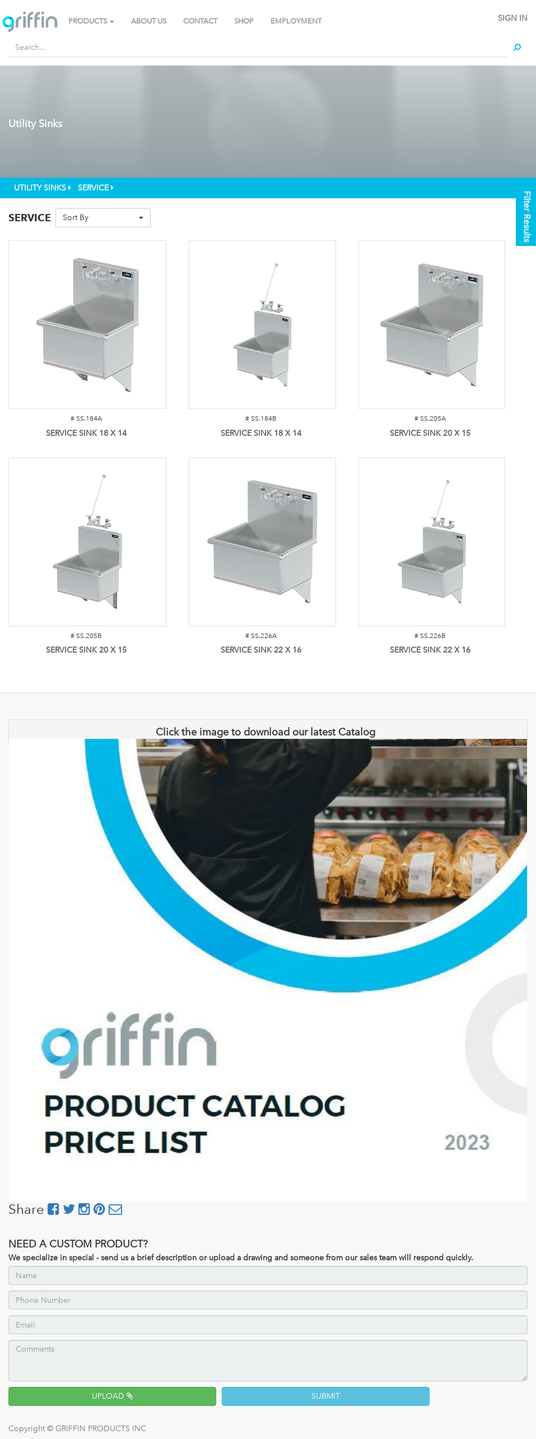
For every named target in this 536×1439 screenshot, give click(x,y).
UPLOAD (112, 1396)
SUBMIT (325, 1396)
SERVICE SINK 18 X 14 (86, 433)
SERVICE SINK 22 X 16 (261, 650)
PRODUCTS (91, 21)
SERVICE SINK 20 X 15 (430, 433)
